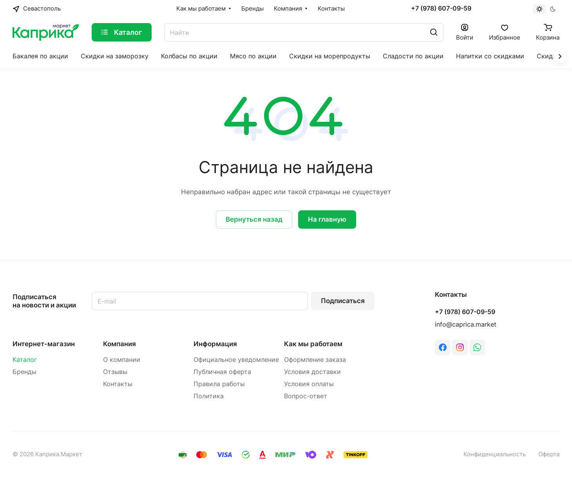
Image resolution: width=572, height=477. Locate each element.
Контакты (117, 384)
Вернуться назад (254, 219)
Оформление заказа (315, 359)
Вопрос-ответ (305, 396)
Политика (209, 396)
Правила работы (219, 384)
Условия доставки (312, 372)
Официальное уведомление (236, 359)
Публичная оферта (222, 372)
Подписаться (343, 301)
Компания (119, 344)
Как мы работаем (313, 344)
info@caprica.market (465, 324)
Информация (215, 344)
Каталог (25, 359)
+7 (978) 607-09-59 (441, 8)
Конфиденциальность (494, 454)
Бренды (24, 372)
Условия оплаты (309, 384)
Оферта (548, 454)
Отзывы (115, 372)
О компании (121, 359)
